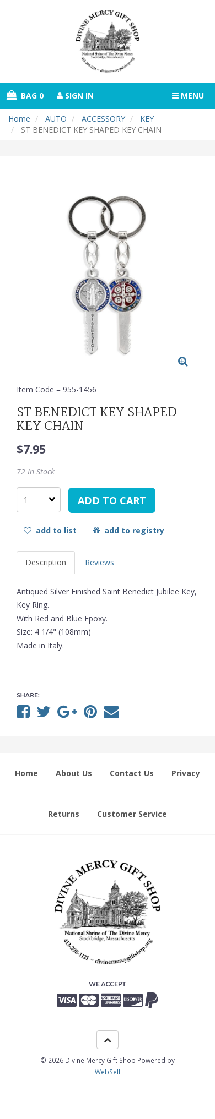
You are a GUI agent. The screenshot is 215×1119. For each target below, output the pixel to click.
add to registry (128, 530)
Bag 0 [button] (25, 95)
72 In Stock (36, 471)
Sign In (75, 95)
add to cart (112, 500)
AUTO (56, 118)
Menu (188, 95)
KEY (147, 118)
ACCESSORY (103, 118)
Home (19, 118)
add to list (50, 530)
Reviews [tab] (99, 562)
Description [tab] (45, 562)
